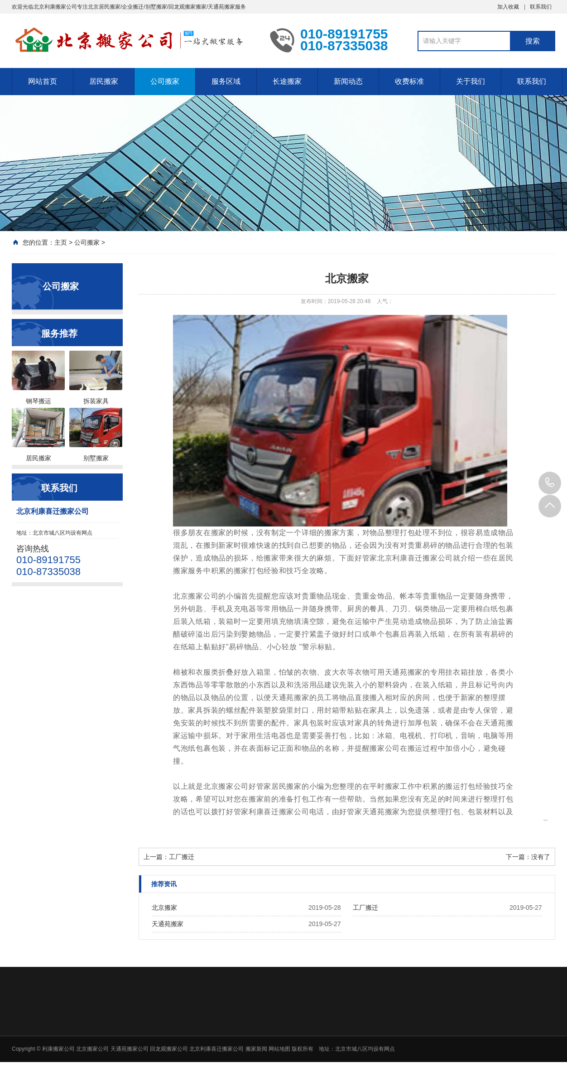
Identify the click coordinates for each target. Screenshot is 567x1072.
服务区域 (225, 81)
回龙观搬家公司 (169, 1049)
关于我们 (470, 81)
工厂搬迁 (181, 856)
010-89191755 (549, 483)
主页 (60, 242)
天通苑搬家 (167, 923)
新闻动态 (348, 81)
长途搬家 (287, 81)
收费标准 (409, 81)
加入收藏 (508, 7)
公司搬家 (164, 81)
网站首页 (42, 81)
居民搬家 (103, 81)
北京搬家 (164, 907)
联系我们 (541, 7)
